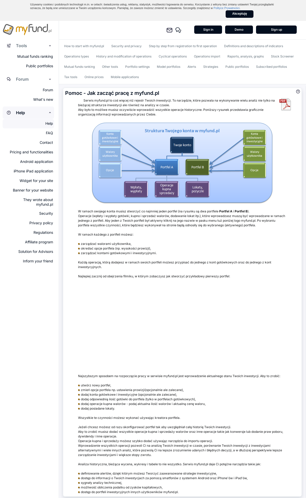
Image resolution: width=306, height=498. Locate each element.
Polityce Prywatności (227, 8)
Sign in (208, 29)
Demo (239, 29)
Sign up (276, 29)
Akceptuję (239, 13)
